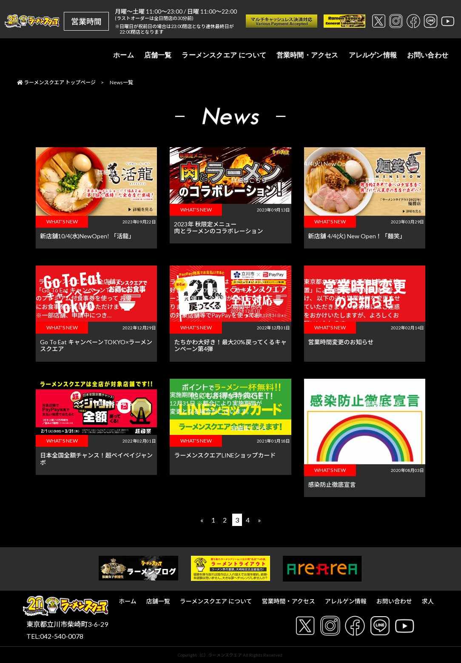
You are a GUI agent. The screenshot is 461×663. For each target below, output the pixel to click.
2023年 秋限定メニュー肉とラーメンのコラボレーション (218, 227)
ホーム (123, 55)
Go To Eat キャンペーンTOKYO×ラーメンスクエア (96, 345)
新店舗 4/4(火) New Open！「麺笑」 (357, 236)
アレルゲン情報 (373, 55)
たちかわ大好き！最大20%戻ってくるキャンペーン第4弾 (230, 345)
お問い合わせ (427, 55)
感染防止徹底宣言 (332, 484)
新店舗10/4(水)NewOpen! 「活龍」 (87, 236)
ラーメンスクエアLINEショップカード (225, 455)
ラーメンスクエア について (224, 55)
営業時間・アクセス (307, 55)
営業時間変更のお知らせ (341, 342)
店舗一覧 (158, 55)
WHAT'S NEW (62, 221)
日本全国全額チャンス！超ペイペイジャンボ (96, 459)
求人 (428, 601)
